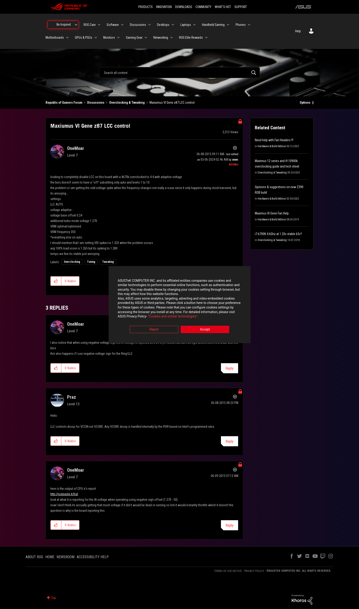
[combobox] (179, 72)
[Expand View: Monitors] (118, 37)
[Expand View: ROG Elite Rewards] (206, 37)
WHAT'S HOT (223, 7)
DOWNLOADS (183, 7)
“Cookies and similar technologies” (149, 317)
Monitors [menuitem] (109, 37)
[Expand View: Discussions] (149, 25)
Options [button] (305, 102)
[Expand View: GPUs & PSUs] (95, 37)
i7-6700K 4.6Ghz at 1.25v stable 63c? (278, 234)
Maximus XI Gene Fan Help (272, 213)
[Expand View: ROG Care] (99, 25)
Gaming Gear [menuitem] (134, 37)
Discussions (95, 102)
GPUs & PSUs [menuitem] (83, 37)
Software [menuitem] (113, 25)
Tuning (91, 261)
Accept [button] (205, 330)
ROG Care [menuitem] (90, 25)
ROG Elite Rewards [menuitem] (191, 37)
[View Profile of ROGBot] (233, 164)
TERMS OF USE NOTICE (228, 571)
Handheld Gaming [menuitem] (213, 25)
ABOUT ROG (34, 557)
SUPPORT (240, 7)
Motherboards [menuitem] (55, 37)
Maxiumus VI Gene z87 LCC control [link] (172, 102)
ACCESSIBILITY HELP (93, 557)
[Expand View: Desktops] (173, 25)
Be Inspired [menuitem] (64, 24)
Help (298, 31)
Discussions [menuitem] (138, 25)
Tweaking (108, 261)
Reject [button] (154, 330)
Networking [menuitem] (160, 37)
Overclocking (72, 261)
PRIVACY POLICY (254, 571)
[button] (56, 281)
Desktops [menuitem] (163, 25)
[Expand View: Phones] (249, 25)
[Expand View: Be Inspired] (76, 25)
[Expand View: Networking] (171, 37)
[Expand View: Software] (122, 25)
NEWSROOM (65, 557)
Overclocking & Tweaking (127, 102)
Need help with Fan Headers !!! (274, 140)
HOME (49, 557)
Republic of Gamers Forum (64, 102)
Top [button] (53, 598)
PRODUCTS (145, 7)
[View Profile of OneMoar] (75, 148)
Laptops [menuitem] (185, 25)
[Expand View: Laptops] (194, 25)
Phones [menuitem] (241, 25)
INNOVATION (164, 7)
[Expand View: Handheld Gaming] (228, 25)
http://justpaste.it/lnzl (64, 494)
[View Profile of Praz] (71, 397)
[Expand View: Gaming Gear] (146, 37)
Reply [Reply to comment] (230, 368)
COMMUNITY (203, 7)
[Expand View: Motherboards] (67, 37)
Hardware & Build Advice (272, 146)
